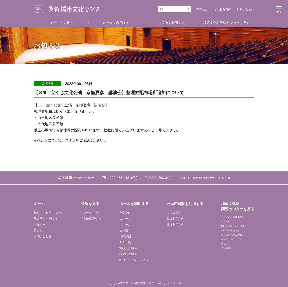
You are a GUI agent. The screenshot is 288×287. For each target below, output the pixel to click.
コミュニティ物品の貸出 (237, 241)
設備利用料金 (128, 254)
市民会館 (125, 212)
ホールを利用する (116, 22)
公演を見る (90, 204)
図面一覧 (125, 242)
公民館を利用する (171, 22)
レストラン (228, 223)
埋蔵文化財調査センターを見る (226, 22)
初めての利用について (48, 212)
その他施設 (228, 259)
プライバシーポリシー (235, 247)
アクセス (202, 9)
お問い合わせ (245, 9)
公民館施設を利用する (184, 204)
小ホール (125, 224)
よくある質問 (222, 9)
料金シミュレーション (134, 259)
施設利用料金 (128, 248)
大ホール (125, 218)
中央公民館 (173, 212)
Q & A (224, 253)
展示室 (123, 230)
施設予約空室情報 (45, 218)
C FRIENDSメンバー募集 (237, 229)
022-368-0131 (120, 178)
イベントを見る (61, 22)
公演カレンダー (91, 212)
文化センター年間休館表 (237, 218)
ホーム (39, 204)
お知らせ (40, 224)
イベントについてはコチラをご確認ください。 (72, 140)
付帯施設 (125, 236)
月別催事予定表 (91, 218)
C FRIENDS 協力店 (233, 235)
